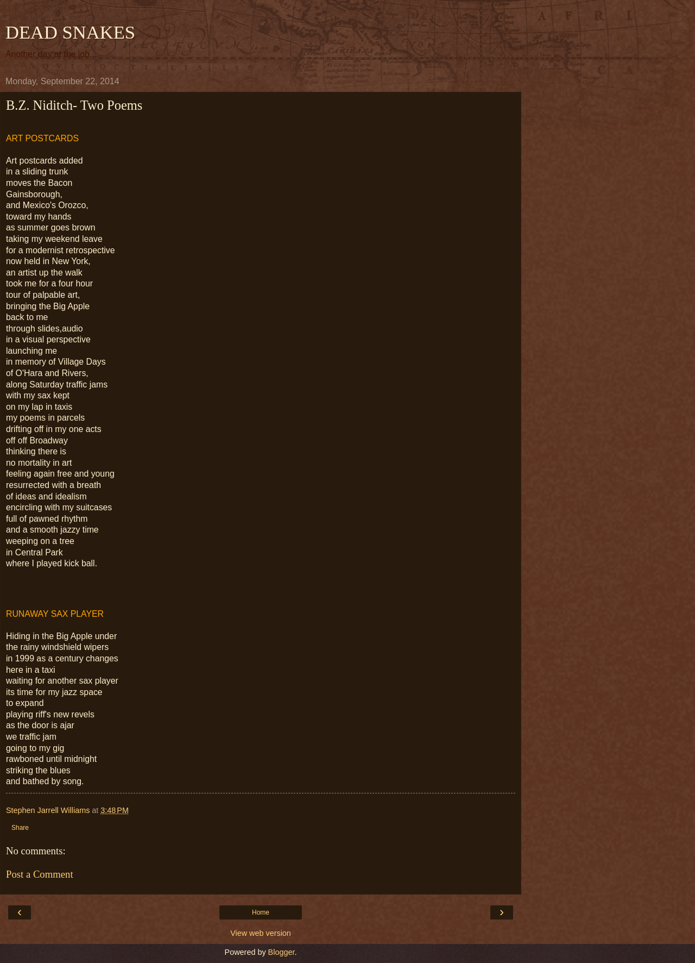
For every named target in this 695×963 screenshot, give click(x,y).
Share (20, 827)
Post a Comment (39, 874)
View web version (260, 933)
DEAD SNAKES (70, 32)
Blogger (281, 952)
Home (260, 912)
